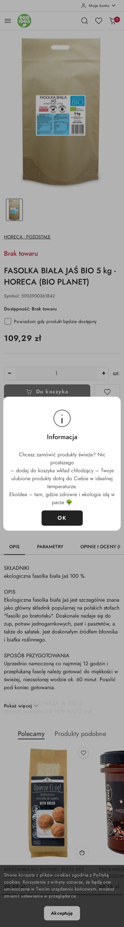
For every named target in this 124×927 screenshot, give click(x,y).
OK (62, 518)
